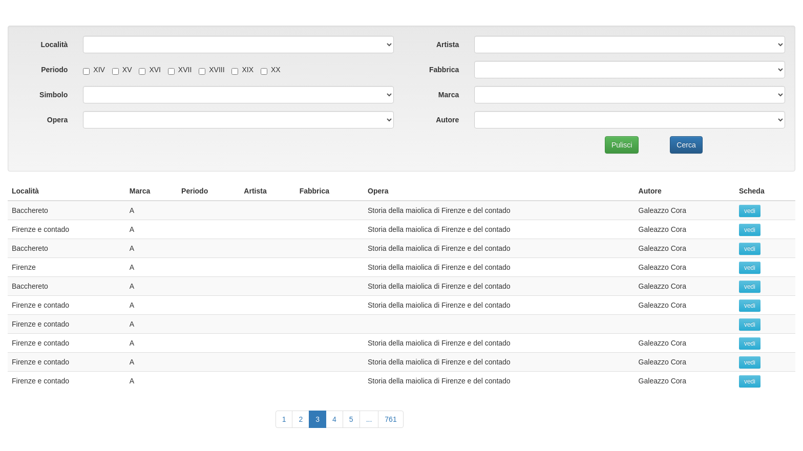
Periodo (54, 70)
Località (54, 44)
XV (122, 70)
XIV (94, 70)
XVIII (211, 70)
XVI (150, 70)
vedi (749, 210)
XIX (242, 70)
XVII (180, 70)
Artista (447, 44)
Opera (57, 120)
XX (271, 70)
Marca (448, 95)
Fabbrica (444, 70)
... (369, 419)
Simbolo (53, 95)
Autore (447, 120)
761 (390, 419)
